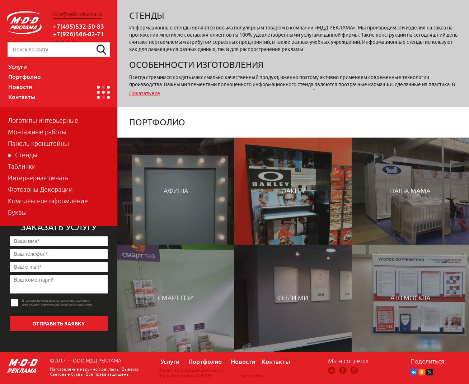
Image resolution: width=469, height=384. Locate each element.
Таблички (22, 167)
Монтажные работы (37, 132)
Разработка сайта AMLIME (185, 376)
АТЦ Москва (410, 298)
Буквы (17, 213)
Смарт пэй (176, 298)
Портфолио (24, 76)
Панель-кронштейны (38, 144)
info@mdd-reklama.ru (77, 14)
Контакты (22, 97)
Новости (20, 87)
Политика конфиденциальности (192, 370)
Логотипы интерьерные (43, 121)
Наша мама (410, 191)
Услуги (17, 66)
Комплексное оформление (48, 201)
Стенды (26, 155)
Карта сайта (251, 376)
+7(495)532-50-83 (78, 26)
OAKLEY (293, 191)
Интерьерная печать (38, 178)
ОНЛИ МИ (293, 298)
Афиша (176, 191)
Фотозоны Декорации (40, 190)
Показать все (144, 94)
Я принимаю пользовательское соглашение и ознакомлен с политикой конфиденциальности (57, 303)
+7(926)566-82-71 (78, 34)
